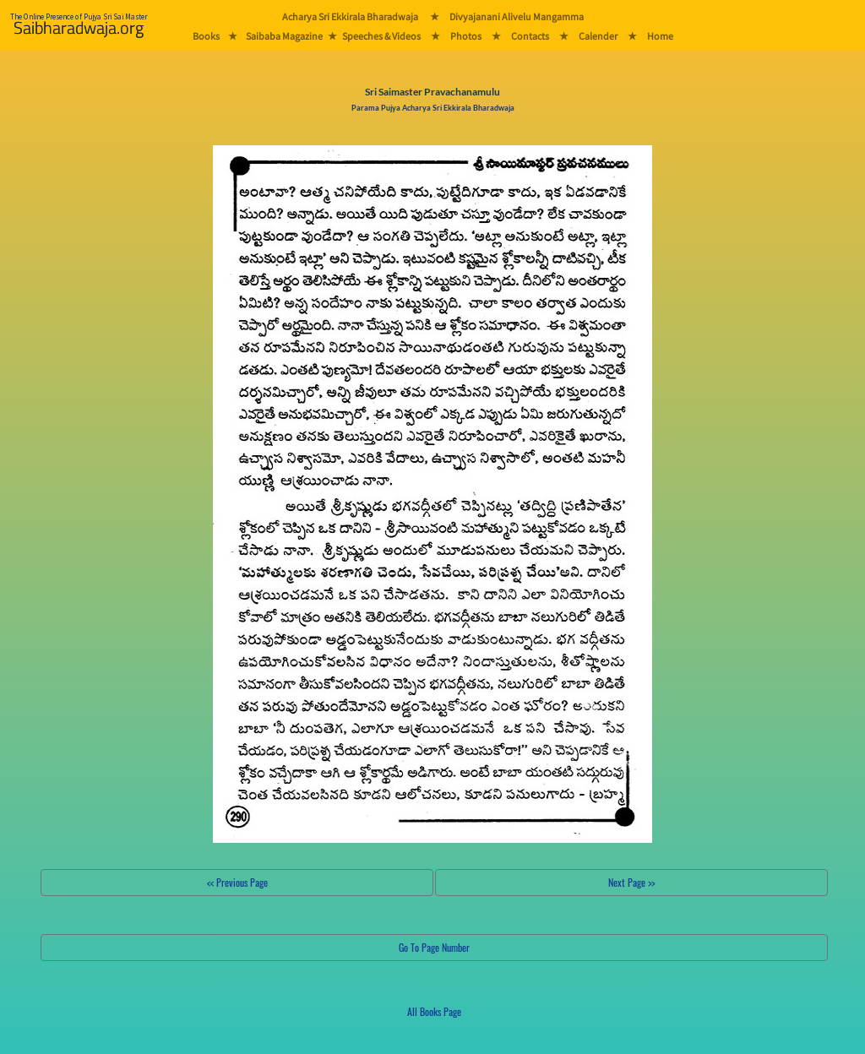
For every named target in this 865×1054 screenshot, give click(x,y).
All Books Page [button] (434, 1011)
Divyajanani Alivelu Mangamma (516, 16)
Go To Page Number (434, 947)
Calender (598, 36)
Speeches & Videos (381, 36)
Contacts (530, 36)
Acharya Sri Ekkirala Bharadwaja (350, 16)
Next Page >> (631, 882)
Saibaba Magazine (284, 36)
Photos (465, 36)
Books (206, 36)
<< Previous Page (237, 882)
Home (660, 36)
